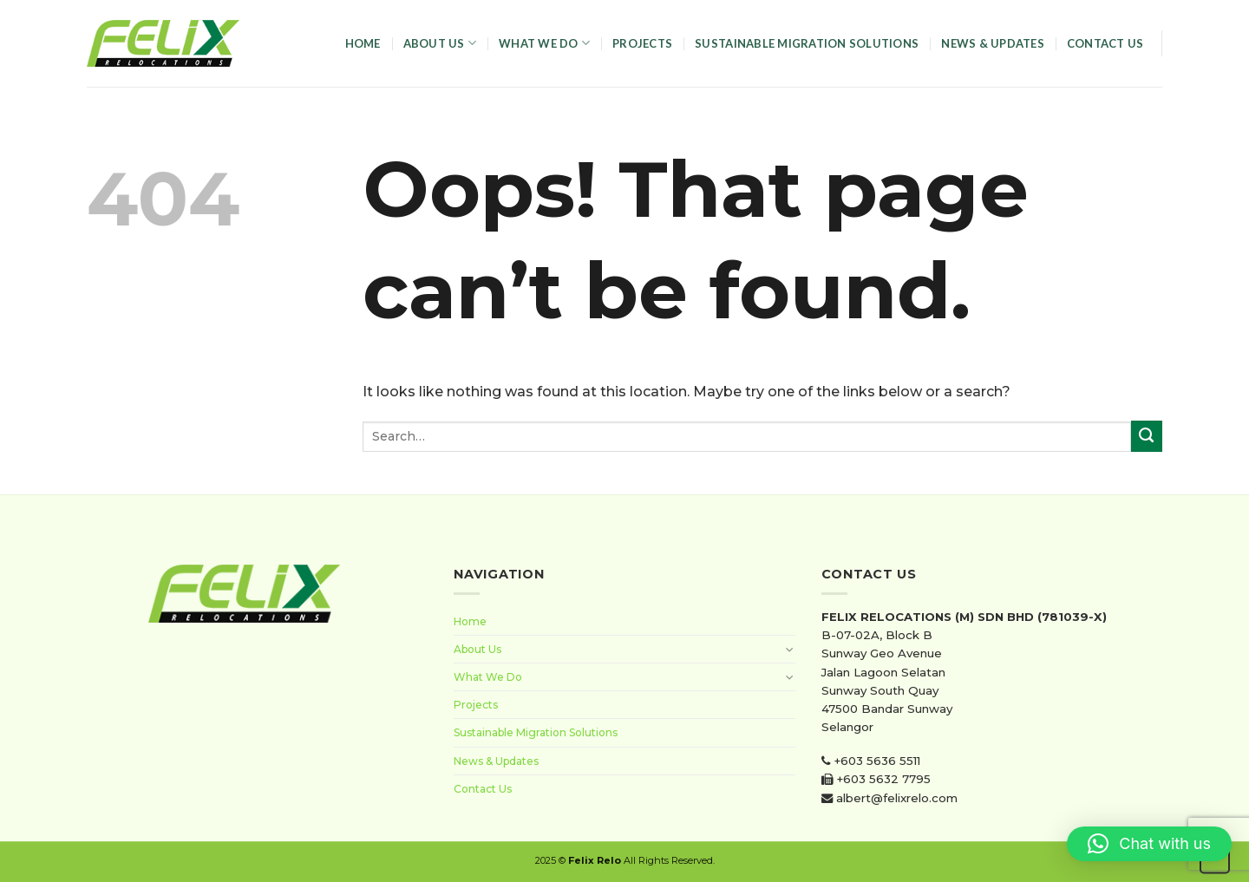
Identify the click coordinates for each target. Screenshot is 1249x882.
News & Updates (992, 43)
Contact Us (1105, 43)
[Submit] (1146, 436)
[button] (1149, 843)
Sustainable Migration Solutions (807, 43)
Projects (642, 43)
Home (363, 43)
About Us (440, 43)
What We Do (544, 43)
